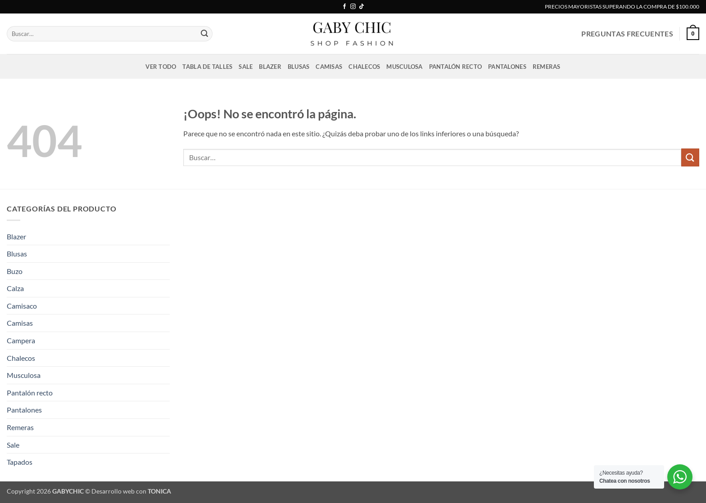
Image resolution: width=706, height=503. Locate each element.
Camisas (329, 66)
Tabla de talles (207, 66)
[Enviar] (204, 33)
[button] (693, 33)
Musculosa (404, 66)
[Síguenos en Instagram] (353, 7)
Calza (15, 288)
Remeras (547, 66)
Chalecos (364, 66)
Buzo (15, 271)
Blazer (270, 66)
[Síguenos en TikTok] (361, 7)
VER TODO (160, 66)
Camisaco (22, 305)
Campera (21, 340)
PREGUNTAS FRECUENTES (627, 33)
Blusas (299, 66)
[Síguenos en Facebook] (344, 7)
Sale (246, 66)
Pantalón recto (455, 66)
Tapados (19, 462)
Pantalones (507, 66)
